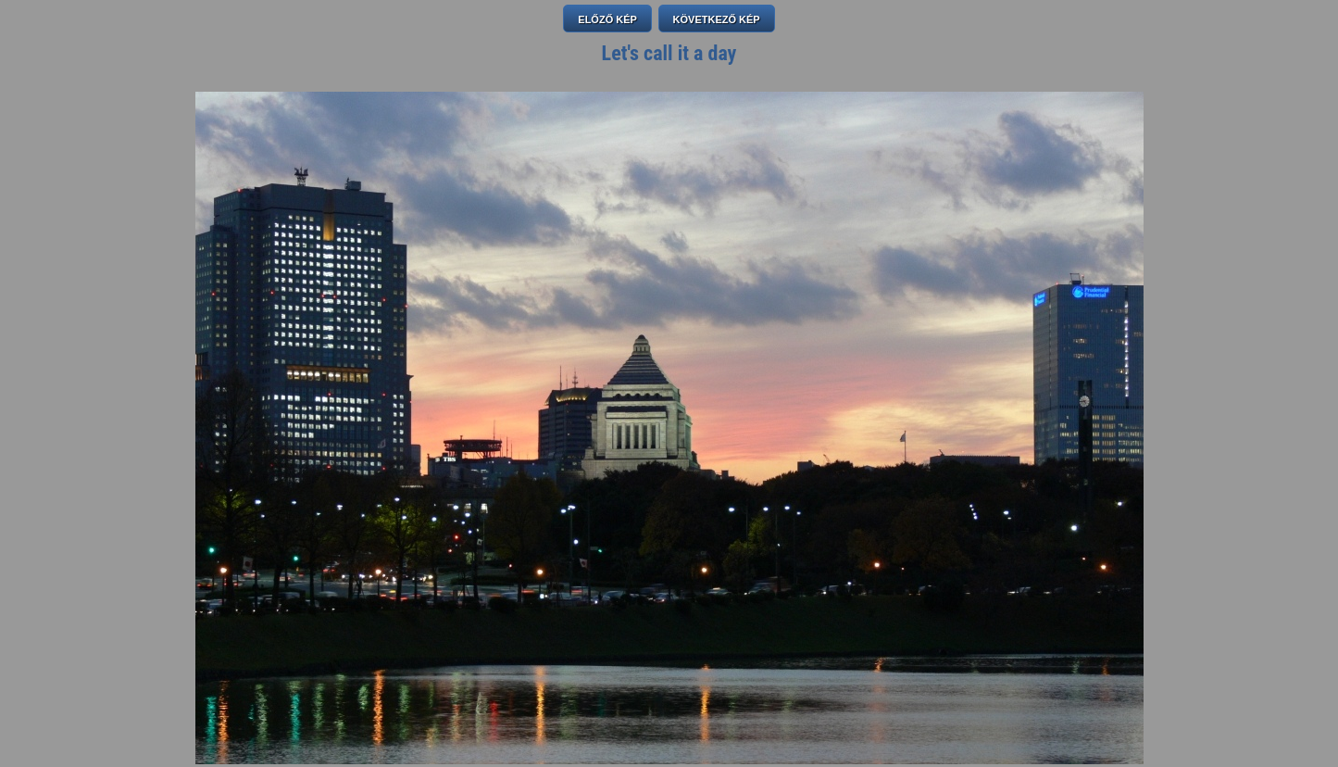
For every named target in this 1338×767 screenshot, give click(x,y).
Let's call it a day (669, 53)
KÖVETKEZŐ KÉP (716, 19)
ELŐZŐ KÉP (607, 19)
